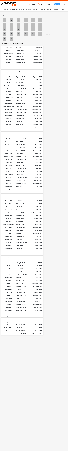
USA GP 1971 (39, 206)
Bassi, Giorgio (9, 91)
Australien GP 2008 (20, 227)
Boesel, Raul (8, 198)
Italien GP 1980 (39, 251)
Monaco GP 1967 (38, 68)
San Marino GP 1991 (37, 56)
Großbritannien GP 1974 (37, 130)
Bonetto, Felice (8, 204)
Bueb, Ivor (8, 313)
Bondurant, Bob (8, 201)
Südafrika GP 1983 (38, 198)
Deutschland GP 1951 (37, 254)
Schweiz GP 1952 (20, 118)
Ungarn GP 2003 (19, 97)
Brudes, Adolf (8, 295)
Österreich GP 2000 (20, 325)
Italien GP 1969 (39, 248)
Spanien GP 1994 (38, 127)
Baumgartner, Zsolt (8, 97)
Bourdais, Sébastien (8, 227)
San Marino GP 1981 (20, 212)
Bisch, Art (8, 183)
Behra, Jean (8, 118)
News (22, 9)
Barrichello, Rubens (8, 85)
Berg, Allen (8, 139)
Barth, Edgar (8, 88)
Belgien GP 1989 (20, 153)
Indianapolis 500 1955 (21, 233)
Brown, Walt (8, 286)
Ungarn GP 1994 (38, 136)
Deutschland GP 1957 (21, 106)
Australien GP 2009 (20, 316)
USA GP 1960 (39, 209)
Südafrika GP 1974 (20, 251)
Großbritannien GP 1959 (21, 274)
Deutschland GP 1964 (37, 88)
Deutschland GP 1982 (21, 333)
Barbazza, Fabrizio (8, 74)
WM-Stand (49, 9)
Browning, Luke (8, 292)
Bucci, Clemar (8, 307)
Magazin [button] (34, 4)
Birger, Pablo (8, 180)
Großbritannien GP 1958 (21, 322)
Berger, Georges (8, 142)
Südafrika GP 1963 (20, 192)
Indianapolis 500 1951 (21, 62)
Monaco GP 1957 (20, 313)
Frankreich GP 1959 (38, 118)
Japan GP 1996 (39, 298)
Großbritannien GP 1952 (21, 168)
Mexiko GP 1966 (38, 201)
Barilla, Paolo (8, 82)
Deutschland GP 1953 (21, 88)
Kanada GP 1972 (38, 245)
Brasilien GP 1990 (38, 239)
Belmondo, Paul (8, 127)
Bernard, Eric (8, 147)
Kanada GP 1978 (38, 189)
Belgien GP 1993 (38, 230)
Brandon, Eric (8, 260)
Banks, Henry (8, 71)
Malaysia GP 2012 (20, 221)
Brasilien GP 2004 (38, 97)
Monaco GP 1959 (20, 165)
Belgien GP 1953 (20, 142)
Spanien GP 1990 (38, 82)
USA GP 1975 (39, 271)
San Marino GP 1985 (37, 59)
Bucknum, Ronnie (8, 310)
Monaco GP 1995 (20, 224)
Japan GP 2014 (39, 162)
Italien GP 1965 (19, 91)
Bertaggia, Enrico (8, 153)
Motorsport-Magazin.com (9, 4)
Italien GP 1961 (19, 328)
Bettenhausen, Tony (8, 156)
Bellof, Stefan (8, 124)
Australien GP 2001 (20, 150)
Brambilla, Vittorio (9, 251)
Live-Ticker (28, 9)
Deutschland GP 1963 (37, 322)
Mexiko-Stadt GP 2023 (21, 103)
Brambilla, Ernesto (9, 248)
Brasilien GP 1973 (20, 319)
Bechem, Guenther (8, 112)
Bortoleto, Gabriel (8, 215)
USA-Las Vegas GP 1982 (37, 333)
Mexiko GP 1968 (38, 165)
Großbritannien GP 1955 (21, 242)
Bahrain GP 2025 (20, 115)
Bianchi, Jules (8, 162)
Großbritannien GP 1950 (21, 177)
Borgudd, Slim (8, 212)
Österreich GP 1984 (20, 144)
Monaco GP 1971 (20, 80)
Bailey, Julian (8, 56)
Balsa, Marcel (8, 65)
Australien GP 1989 (38, 153)
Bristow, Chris (8, 274)
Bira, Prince (8, 177)
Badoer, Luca (8, 50)
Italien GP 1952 (19, 100)
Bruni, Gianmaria (8, 301)
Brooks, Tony (8, 280)
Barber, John (8, 77)
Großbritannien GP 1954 (21, 109)
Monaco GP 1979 (38, 257)
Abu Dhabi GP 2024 (20, 292)
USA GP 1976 (19, 289)
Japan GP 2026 (39, 103)
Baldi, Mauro (8, 59)
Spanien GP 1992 (20, 127)
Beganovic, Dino (8, 115)
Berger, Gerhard (8, 144)
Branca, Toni (8, 254)
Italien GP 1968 (19, 121)
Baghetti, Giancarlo (8, 53)
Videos (18, 9)
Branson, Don (8, 263)
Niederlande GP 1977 (21, 189)
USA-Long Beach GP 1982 (36, 212)
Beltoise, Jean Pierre (8, 133)
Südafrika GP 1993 (20, 50)
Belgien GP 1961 (20, 68)
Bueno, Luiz (8, 319)
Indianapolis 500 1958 (21, 183)
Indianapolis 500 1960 (37, 156)
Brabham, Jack (8, 242)
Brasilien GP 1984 (20, 124)
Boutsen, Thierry (8, 230)
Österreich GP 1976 (20, 171)
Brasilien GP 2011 (38, 85)
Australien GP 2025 (20, 215)
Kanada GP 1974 (38, 121)
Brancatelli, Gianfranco (8, 257)
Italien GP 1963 (19, 248)
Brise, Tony (8, 271)
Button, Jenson (8, 330)
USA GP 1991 (19, 195)
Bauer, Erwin (8, 94)
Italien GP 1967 (39, 53)
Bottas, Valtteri (8, 221)
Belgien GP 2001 (38, 325)
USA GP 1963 (39, 277)
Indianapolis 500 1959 (21, 263)
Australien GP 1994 (38, 236)
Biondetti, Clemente (8, 174)
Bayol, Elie (8, 100)
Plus (56, 4)
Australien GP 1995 (38, 195)
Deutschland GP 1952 (21, 65)
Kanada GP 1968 (20, 245)
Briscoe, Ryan (8, 268)
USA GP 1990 (19, 239)
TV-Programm (57, 9)
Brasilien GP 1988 (20, 56)
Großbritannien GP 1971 (21, 159)
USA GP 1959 (19, 186)
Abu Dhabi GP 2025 (38, 292)
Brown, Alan (8, 283)
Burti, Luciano (8, 325)
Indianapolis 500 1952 (37, 62)
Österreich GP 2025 (38, 115)
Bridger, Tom (8, 266)
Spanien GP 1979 (20, 257)
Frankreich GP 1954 (38, 142)
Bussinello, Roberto (8, 328)
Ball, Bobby (8, 62)
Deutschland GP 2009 (37, 227)
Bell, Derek (8, 121)
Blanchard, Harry (8, 186)
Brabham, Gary (8, 239)
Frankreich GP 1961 (20, 53)
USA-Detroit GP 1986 (21, 139)
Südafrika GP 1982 (20, 59)
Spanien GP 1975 (20, 271)
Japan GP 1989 (19, 82)
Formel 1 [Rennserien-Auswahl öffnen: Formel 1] (6, 9)
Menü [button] (65, 4)
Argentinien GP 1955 (37, 180)
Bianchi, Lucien (8, 165)
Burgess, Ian (8, 322)
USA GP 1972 (39, 80)
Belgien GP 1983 (20, 230)
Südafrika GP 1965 (38, 192)
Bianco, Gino (8, 168)
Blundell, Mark (8, 195)
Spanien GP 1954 (38, 177)
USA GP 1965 (19, 201)
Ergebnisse (42, 9)
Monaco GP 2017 (38, 330)
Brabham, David (8, 236)
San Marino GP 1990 (20, 236)
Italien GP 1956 (19, 206)
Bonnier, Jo (8, 206)
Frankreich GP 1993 (38, 74)
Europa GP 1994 (38, 147)
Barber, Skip (8, 80)
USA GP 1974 (39, 133)
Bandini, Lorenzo (8, 68)
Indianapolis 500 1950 (21, 71)
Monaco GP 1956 (38, 100)
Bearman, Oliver (8, 103)
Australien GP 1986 (38, 139)
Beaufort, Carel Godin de (8, 106)
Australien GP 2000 (20, 330)
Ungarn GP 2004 (19, 268)
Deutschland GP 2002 (37, 150)
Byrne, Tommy (8, 333)
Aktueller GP (35, 9)
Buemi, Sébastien (8, 316)
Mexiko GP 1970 (38, 242)
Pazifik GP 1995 (38, 224)
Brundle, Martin (8, 298)
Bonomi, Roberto (8, 209)
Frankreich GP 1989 (20, 147)
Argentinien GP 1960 (20, 209)
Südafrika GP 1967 (20, 218)
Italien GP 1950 (19, 174)
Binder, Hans (8, 171)
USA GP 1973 (39, 159)
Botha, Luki (8, 218)
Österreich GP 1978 (38, 171)
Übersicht (12, 9)
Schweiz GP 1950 (20, 204)
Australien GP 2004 (20, 301)
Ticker (42, 4)
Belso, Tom (8, 130)
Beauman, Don (8, 109)
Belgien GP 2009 (38, 50)
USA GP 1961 (39, 280)
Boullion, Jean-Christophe (8, 224)
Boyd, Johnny (8, 233)
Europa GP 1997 (38, 144)
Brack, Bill (8, 245)
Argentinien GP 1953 (20, 77)
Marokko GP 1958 (20, 266)
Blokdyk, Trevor (8, 192)
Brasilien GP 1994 (20, 136)
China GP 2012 (19, 162)
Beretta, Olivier (8, 136)
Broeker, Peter (8, 277)
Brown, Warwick (8, 289)
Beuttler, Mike (8, 159)
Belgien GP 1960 (38, 274)
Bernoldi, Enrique (8, 150)
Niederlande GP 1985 (37, 124)
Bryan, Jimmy (8, 304)
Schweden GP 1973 (20, 130)
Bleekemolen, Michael (8, 189)
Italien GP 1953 (39, 204)
